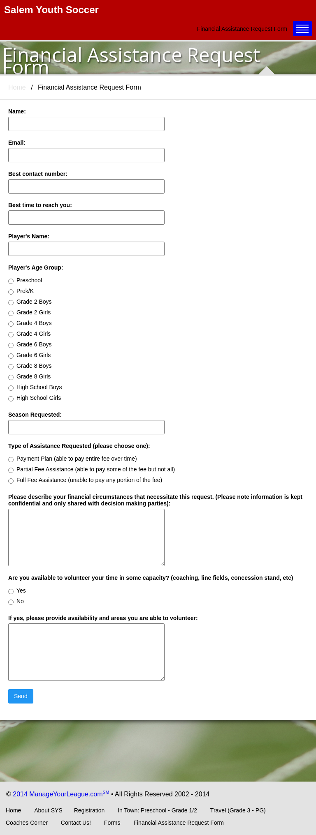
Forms (112, 822)
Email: (17, 142)
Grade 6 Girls (29, 355)
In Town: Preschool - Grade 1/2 (157, 810)
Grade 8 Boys (30, 365)
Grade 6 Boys (30, 344)
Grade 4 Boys (30, 323)
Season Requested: (35, 414)
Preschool (25, 280)
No (16, 601)
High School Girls (34, 397)
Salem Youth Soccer (51, 9)
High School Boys (35, 387)
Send (21, 696)
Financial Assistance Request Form (178, 822)
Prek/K (21, 291)
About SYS (48, 810)
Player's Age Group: (35, 267)
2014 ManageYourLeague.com (61, 794)
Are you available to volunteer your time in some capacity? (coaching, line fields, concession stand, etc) (150, 577)
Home (17, 87)
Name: (17, 111)
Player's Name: (28, 236)
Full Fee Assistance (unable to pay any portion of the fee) (85, 480)
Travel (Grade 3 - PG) (238, 810)
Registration (89, 810)
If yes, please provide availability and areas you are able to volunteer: (103, 618)
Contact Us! (76, 822)
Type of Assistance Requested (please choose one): (79, 446)
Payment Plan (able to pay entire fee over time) (72, 458)
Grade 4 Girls (29, 333)
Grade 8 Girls (29, 376)
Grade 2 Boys (30, 301)
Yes (17, 590)
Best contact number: (37, 174)
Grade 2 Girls (29, 312)
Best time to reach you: (40, 205)
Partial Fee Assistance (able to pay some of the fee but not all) (91, 469)
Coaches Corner (27, 822)
